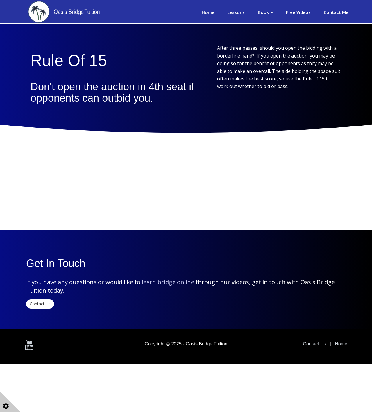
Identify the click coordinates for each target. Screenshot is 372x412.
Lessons (236, 12)
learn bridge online (168, 350)
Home (208, 12)
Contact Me (336, 12)
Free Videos (298, 12)
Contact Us (40, 372)
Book (263, 12)
